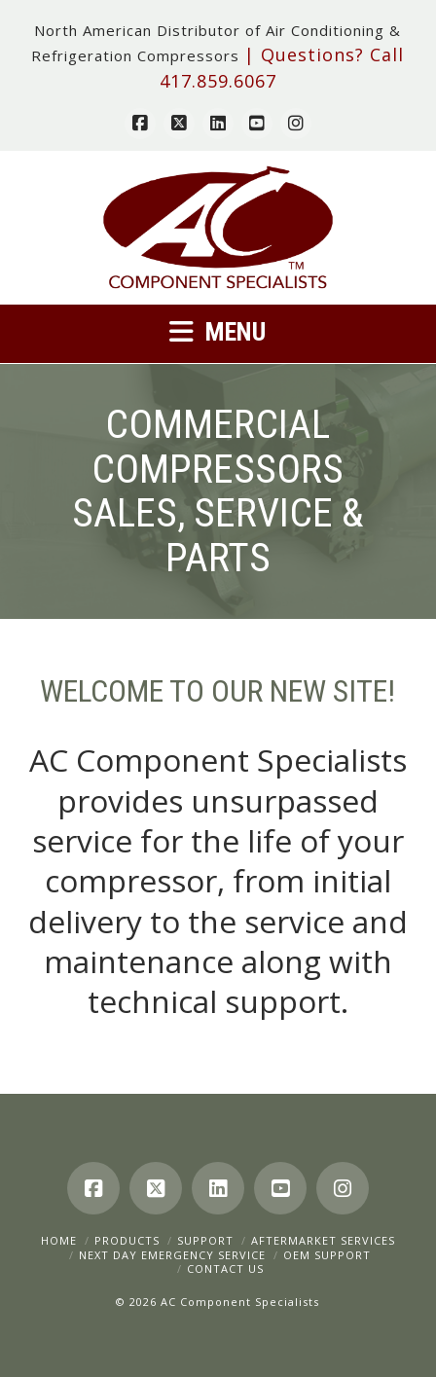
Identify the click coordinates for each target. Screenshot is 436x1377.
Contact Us (225, 1268)
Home (59, 1240)
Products (127, 1240)
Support (205, 1240)
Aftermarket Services (323, 1240)
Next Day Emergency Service (172, 1255)
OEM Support (327, 1255)
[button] (218, 331)
